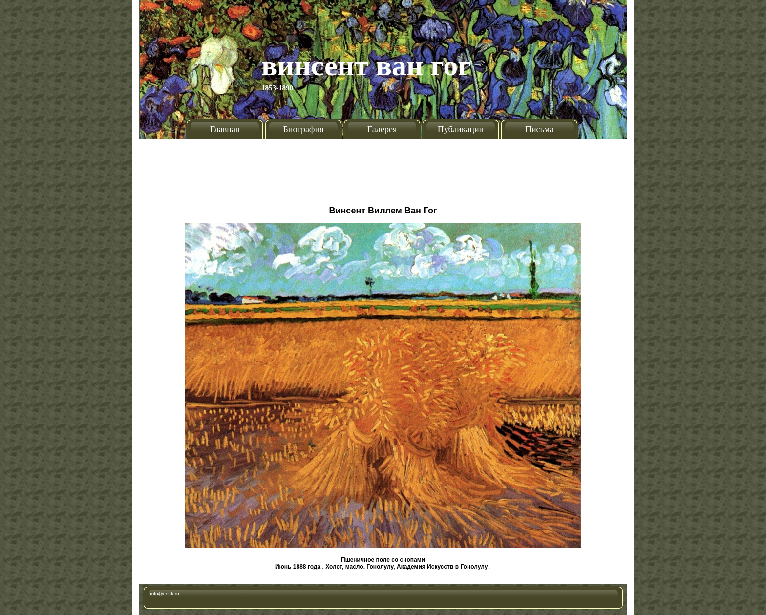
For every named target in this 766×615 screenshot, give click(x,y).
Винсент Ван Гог (366, 65)
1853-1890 (277, 88)
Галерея (382, 129)
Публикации (461, 129)
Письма (539, 129)
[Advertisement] (383, 169)
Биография (303, 129)
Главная (224, 129)
